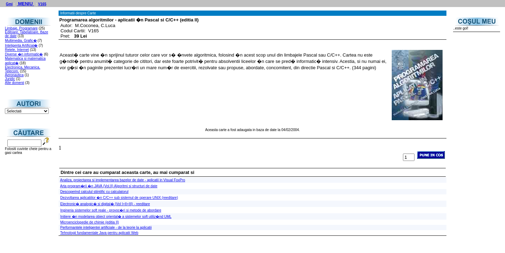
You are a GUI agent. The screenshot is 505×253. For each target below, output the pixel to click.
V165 (42, 4)
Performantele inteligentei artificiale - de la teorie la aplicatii (106, 227)
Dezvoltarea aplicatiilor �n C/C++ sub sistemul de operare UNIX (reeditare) (119, 198)
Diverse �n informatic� (24, 54)
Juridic (10, 79)
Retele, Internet (17, 50)
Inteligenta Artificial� (21, 45)
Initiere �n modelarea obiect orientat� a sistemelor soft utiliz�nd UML (115, 217)
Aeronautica (14, 75)
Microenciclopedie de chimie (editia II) (89, 222)
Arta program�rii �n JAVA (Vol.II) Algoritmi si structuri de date (108, 186)
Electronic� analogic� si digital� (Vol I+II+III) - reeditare (105, 204)
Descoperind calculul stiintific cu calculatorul (94, 192)
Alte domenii (14, 83)
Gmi (9, 4)
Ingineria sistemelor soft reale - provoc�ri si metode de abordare (110, 210)
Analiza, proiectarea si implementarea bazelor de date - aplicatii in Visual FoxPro (122, 180)
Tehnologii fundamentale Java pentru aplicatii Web (99, 233)
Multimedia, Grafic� (21, 41)
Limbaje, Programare (21, 28)
